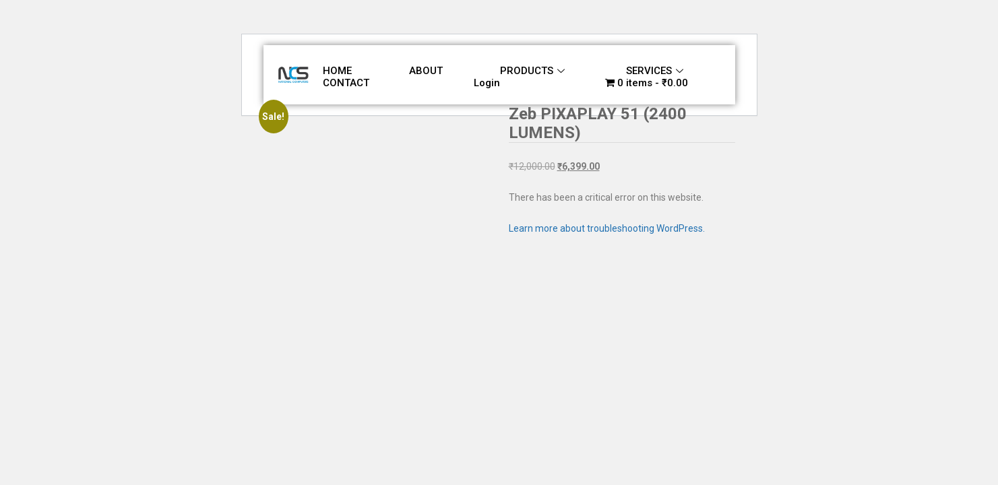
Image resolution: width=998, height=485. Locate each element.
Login (487, 83)
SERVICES (654, 71)
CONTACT (346, 83)
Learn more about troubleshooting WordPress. (607, 228)
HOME (337, 71)
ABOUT (426, 71)
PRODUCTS (532, 71)
